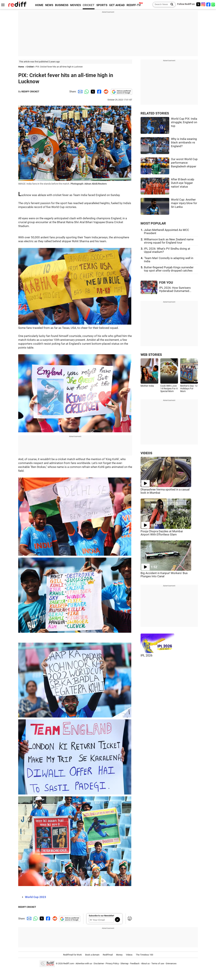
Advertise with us (84, 963)
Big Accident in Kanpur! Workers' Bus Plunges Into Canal (164, 575)
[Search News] (171, 5)
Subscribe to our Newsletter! (101, 916)
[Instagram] (203, 4)
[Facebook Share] (99, 91)
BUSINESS (61, 5)
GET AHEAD (117, 5)
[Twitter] (198, 4)
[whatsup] (213, 4)
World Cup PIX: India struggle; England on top (184, 122)
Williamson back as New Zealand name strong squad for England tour (169, 241)
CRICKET (88, 5)
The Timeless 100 (144, 954)
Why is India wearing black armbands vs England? (184, 142)
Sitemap (124, 963)
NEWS (49, 5)
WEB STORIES (151, 355)
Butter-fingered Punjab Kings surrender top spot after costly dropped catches (169, 269)
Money (119, 954)
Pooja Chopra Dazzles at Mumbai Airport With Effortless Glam (162, 533)
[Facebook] (208, 4)
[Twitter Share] (92, 91)
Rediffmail (108, 954)
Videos (129, 954)
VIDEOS (146, 453)
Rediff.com (68, 963)
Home (21, 66)
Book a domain (92, 954)
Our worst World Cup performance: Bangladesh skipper (184, 163)
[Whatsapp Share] (86, 91)
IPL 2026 (146, 655)
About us (145, 963)
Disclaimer (99, 963)
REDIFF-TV (134, 5)
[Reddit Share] (105, 91)
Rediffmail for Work (72, 954)
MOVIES (75, 5)
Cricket (30, 66)
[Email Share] (79, 91)
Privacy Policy (112, 963)
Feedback (135, 963)
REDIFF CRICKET (30, 91)
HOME (39, 5)
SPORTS (101, 5)
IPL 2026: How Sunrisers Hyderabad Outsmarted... (175, 289)
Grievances (171, 963)
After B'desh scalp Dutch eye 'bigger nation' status (182, 183)
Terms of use (157, 963)
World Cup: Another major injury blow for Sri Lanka (184, 203)
